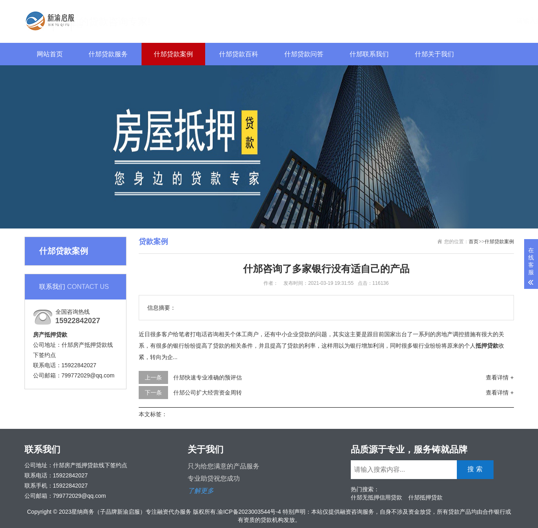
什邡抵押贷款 (425, 497)
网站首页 (50, 54)
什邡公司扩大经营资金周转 (207, 392)
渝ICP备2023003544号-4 (249, 511)
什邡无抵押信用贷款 (376, 497)
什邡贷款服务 (108, 54)
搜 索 (494, 20)
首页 (473, 241)
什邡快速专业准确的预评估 (207, 377)
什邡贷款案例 (173, 54)
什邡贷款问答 (303, 54)
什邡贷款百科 (238, 54)
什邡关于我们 (434, 54)
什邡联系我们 (369, 54)
